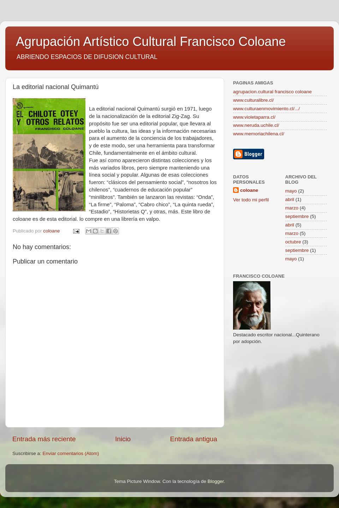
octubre (293, 241)
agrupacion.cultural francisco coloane (272, 91)
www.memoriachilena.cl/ (258, 133)
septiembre (297, 216)
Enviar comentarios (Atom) (71, 453)
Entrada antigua (193, 439)
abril (290, 199)
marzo (292, 208)
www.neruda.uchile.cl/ (256, 125)
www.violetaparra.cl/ (254, 117)
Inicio (123, 439)
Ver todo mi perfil (251, 199)
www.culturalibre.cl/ (253, 100)
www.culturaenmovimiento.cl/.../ (266, 108)
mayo (291, 191)
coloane (249, 190)
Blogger (216, 481)
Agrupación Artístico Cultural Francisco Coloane (151, 41)
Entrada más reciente (44, 439)
